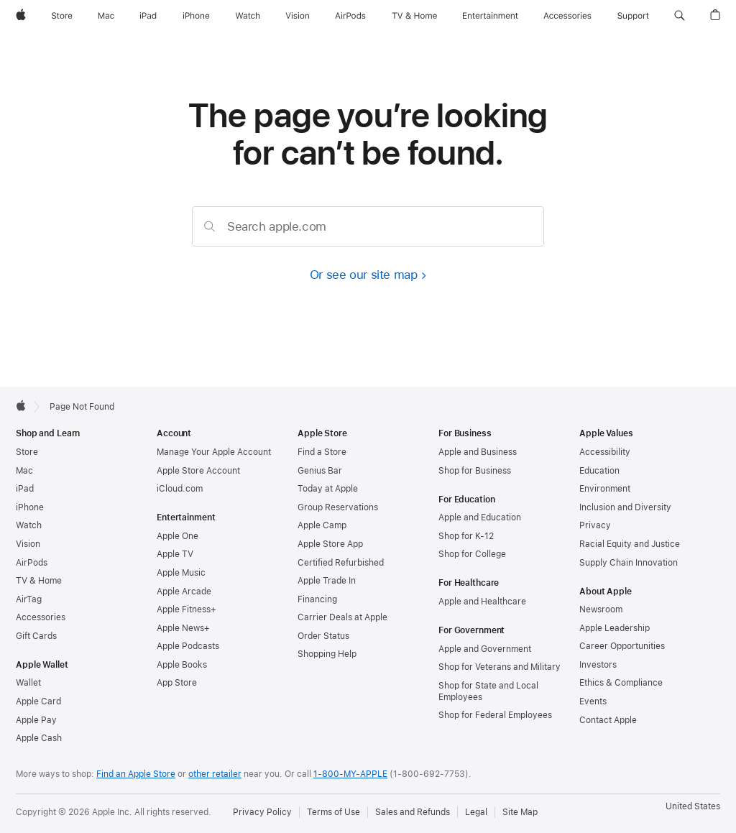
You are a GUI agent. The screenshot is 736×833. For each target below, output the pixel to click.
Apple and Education (479, 517)
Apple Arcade (184, 591)
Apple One (177, 536)
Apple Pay (36, 720)
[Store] (61, 16)
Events (593, 701)
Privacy (595, 525)
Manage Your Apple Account (214, 452)
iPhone (30, 507)
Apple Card (38, 701)
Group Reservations (338, 507)
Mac (24, 471)
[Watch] (247, 16)
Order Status (323, 636)
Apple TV (175, 554)
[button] (679, 16)
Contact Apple (608, 720)
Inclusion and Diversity (625, 507)
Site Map (520, 812)
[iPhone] (196, 16)
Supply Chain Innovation (628, 563)
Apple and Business (477, 452)
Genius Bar (320, 471)
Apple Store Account (198, 471)
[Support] (633, 16)
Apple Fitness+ (186, 609)
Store (27, 452)
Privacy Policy (262, 812)
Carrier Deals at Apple (342, 617)
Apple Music (181, 573)
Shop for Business (474, 471)
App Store (177, 683)
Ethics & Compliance (621, 683)
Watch (29, 525)
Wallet (28, 683)
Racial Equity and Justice (629, 544)
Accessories (40, 617)
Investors (598, 665)
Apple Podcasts (188, 646)
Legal (476, 812)
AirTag (29, 599)
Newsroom (600, 609)
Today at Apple (328, 489)
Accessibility (604, 452)
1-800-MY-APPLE (350, 774)
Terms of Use (333, 812)
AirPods (31, 563)
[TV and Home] (414, 16)
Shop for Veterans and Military (499, 667)
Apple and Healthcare (482, 602)
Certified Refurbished (341, 563)
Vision (28, 544)
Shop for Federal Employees (495, 715)
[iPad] (148, 16)
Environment (604, 489)
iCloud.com (180, 489)
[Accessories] (567, 16)
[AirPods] (350, 16)
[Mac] (106, 16)
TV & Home (39, 581)
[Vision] (298, 16)
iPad (25, 489)
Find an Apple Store (135, 774)
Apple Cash (39, 738)
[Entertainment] (490, 16)
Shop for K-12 (466, 536)
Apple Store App (330, 544)
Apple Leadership (614, 628)
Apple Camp (322, 525)
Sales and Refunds (412, 812)
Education (599, 471)
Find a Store (322, 452)
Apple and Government (484, 649)
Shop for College (472, 554)
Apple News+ (183, 628)
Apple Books (182, 665)
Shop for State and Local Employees (488, 691)
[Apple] (21, 16)
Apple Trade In (327, 581)
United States (693, 806)
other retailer (215, 774)
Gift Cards (36, 636)
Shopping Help (327, 654)
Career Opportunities (622, 646)
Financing (317, 599)
